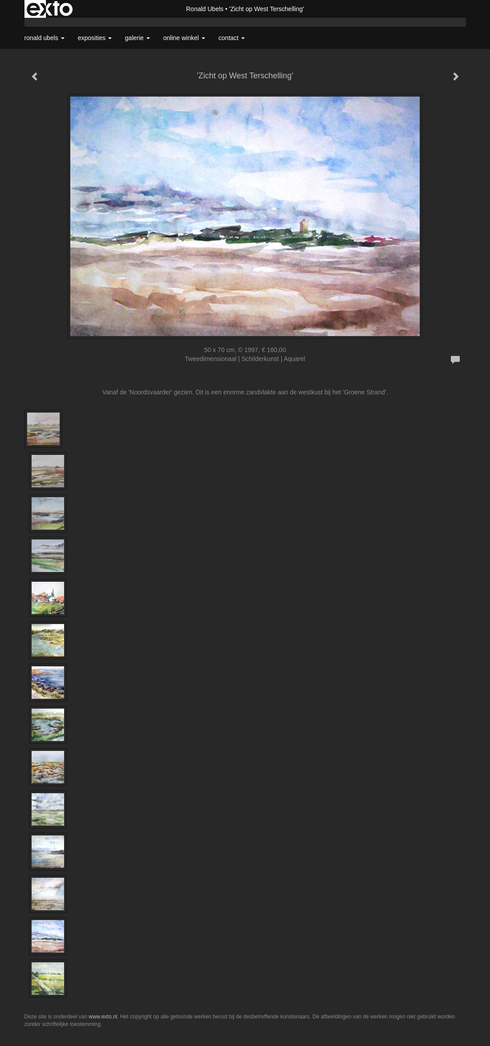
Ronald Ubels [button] (44, 37)
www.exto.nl (103, 1017)
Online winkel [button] (184, 37)
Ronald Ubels (204, 8)
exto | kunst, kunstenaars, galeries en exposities (49, 9)
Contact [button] (232, 37)
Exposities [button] (95, 37)
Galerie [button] (137, 37)
